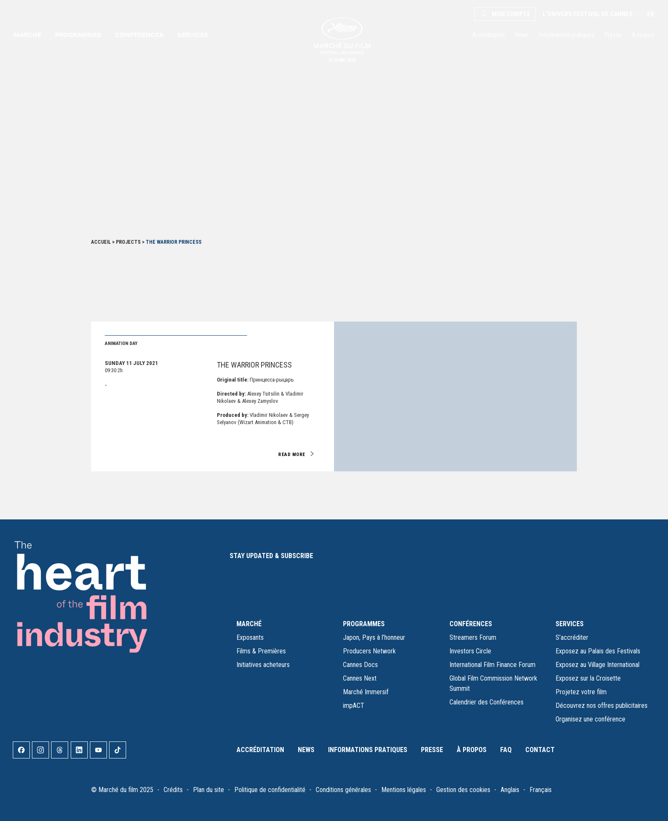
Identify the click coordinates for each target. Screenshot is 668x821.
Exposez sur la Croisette (588, 678)
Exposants (250, 637)
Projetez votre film (581, 692)
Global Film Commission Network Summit (493, 683)
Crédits (173, 790)
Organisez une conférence (590, 719)
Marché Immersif (366, 692)
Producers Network (369, 651)
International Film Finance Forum (492, 665)
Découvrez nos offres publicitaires (602, 705)
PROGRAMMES (364, 624)
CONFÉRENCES (470, 624)
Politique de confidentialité (269, 790)
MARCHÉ (249, 624)
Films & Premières (261, 651)
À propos (643, 34)
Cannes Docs (360, 665)
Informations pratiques (566, 34)
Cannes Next (360, 678)
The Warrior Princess (254, 364)
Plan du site (208, 790)
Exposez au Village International (597, 665)
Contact (540, 750)
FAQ (506, 750)
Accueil (101, 242)
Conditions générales (343, 790)
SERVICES (570, 624)
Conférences (139, 34)
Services (192, 34)
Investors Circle (470, 651)
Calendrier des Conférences (486, 702)
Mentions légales (403, 790)
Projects (128, 242)
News (522, 34)
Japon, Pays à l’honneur (374, 637)
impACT (353, 705)
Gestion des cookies (463, 790)
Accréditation (488, 34)
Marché (27, 34)
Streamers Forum (472, 637)
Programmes (78, 34)
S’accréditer (572, 637)
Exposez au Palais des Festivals (598, 651)
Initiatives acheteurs (263, 665)
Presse (613, 34)
